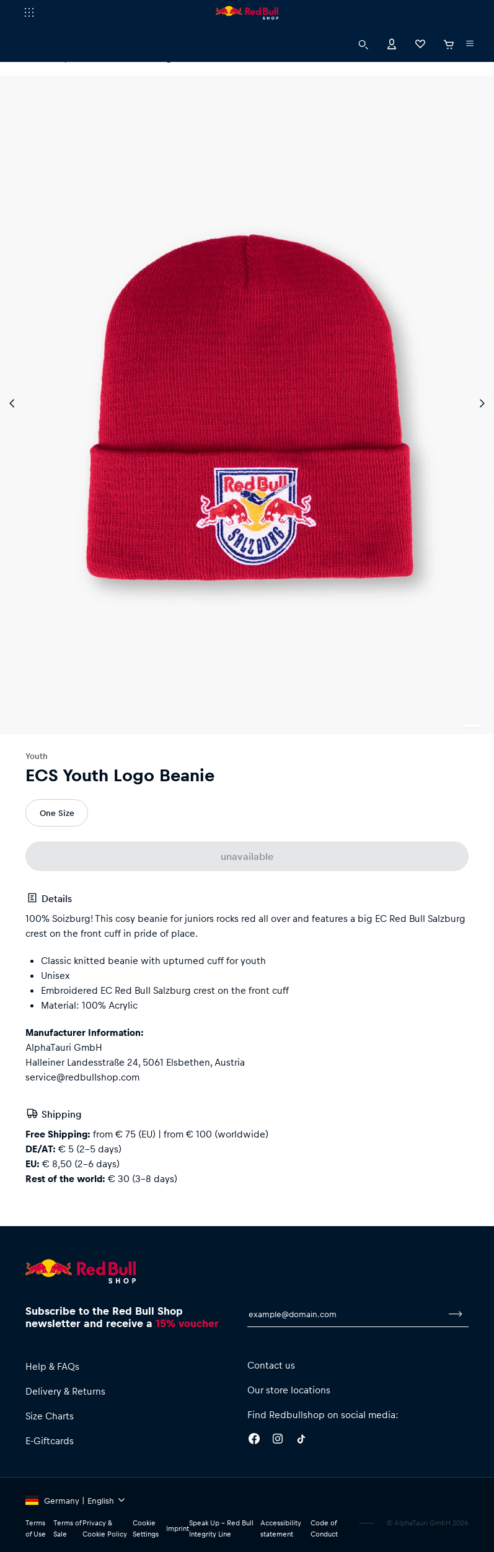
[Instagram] (277, 1440)
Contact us (271, 1365)
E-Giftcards (49, 1440)
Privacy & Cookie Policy (104, 1528)
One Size (57, 812)
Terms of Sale (67, 1528)
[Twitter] (301, 1440)
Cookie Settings (146, 1528)
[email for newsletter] (345, 1314)
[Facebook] (254, 1440)
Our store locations (288, 1389)
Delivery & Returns (65, 1391)
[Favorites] (420, 43)
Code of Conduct (324, 1528)
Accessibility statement (280, 1528)
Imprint (177, 1528)
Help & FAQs (52, 1366)
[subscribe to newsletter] (456, 1314)
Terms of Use (35, 1528)
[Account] (392, 43)
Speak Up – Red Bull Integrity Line (221, 1528)
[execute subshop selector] (29, 12)
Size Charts (49, 1416)
